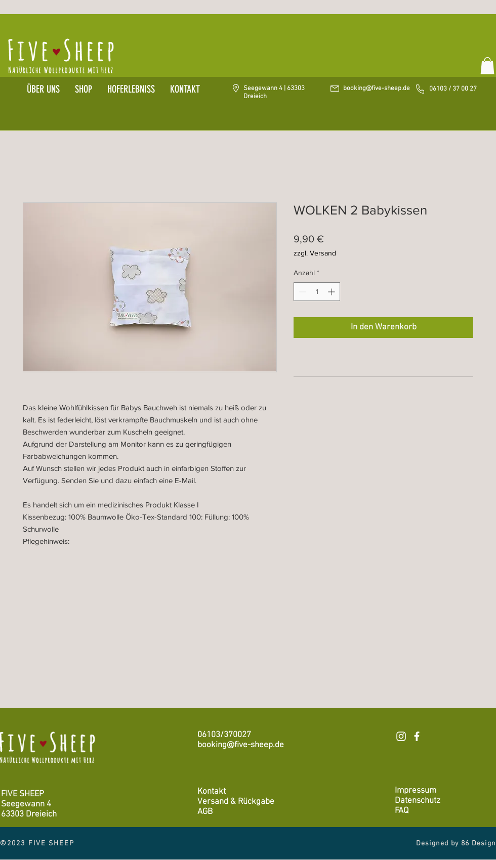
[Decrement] (301, 291)
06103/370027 (224, 735)
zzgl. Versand (315, 253)
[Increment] (332, 291)
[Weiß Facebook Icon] (416, 736)
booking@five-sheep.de (376, 88)
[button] (487, 65)
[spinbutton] (317, 291)
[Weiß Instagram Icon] (401, 736)
